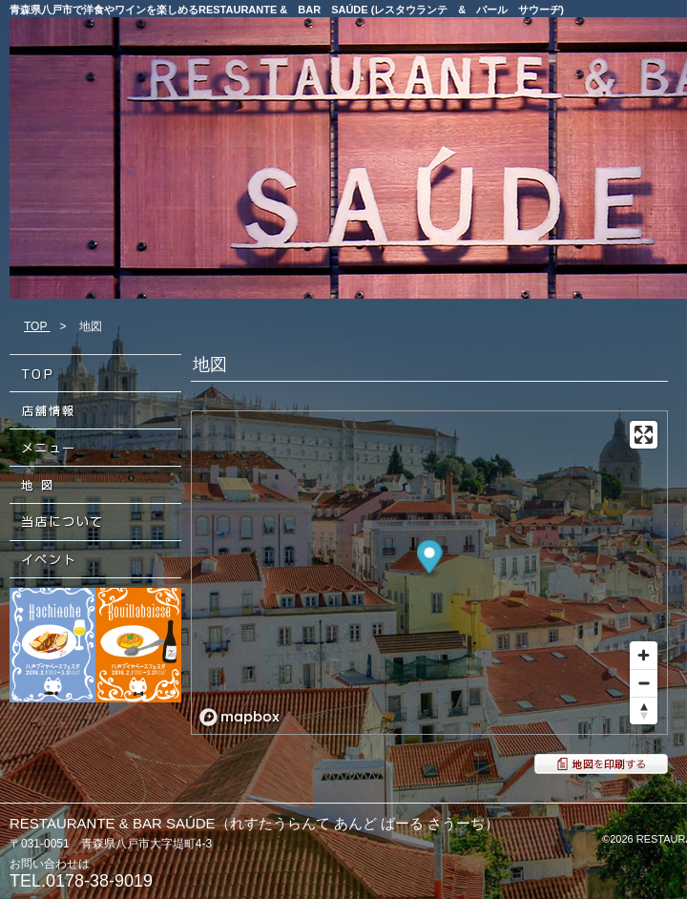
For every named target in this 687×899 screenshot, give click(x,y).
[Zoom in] (643, 655)
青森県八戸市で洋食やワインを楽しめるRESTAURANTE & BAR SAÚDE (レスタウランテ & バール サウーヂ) (287, 9)
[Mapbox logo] (239, 717)
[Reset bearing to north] (643, 710)
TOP (37, 326)
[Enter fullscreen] (643, 435)
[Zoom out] (643, 683)
